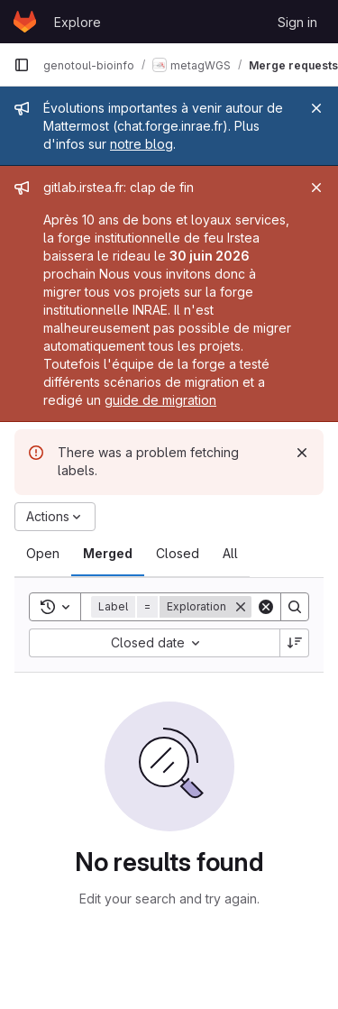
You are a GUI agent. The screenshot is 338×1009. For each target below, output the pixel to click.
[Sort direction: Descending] (294, 642)
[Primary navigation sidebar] (21, 64)
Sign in (297, 22)
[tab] (42, 553)
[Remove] (240, 607)
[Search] (294, 606)
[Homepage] (25, 21)
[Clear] (266, 607)
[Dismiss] (302, 452)
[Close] (316, 108)
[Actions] (55, 516)
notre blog (141, 143)
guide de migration (160, 400)
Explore (77, 22)
